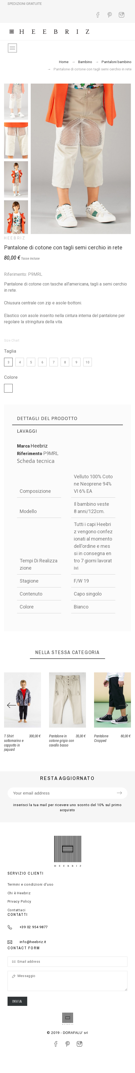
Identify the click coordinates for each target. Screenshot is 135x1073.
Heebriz (15, 238)
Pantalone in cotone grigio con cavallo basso (61, 740)
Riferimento (30, 453)
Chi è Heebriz (19, 893)
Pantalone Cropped (101, 738)
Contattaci (17, 910)
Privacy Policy (19, 901)
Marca (23, 446)
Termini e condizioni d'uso (31, 884)
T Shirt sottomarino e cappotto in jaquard (13, 743)
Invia (17, 1001)
